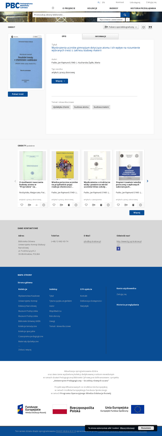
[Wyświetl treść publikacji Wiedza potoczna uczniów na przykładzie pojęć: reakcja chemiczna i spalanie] (68, 205)
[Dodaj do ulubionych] (143, 27)
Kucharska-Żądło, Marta (89, 62)
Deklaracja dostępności (91, 301)
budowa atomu (81, 107)
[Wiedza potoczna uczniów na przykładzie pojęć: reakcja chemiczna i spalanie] (65, 166)
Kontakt (83, 296)
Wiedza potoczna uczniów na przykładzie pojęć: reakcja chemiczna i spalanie (65, 184)
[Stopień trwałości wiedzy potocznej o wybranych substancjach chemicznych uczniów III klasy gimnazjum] (129, 166)
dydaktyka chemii (61, 107)
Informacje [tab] (100, 36)
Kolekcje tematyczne (27, 326)
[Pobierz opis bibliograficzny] (29, 205)
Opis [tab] (64, 36)
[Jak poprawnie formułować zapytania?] (128, 20)
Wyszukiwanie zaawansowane (111, 20)
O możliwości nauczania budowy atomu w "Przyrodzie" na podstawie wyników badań (32, 184)
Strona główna (25, 282)
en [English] (103, 2)
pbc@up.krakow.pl (92, 241)
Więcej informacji (127, 428)
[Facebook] (118, 248)
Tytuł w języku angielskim (60, 301)
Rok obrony (54, 316)
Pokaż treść (18, 94)
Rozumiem (146, 428)
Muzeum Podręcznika (28, 311)
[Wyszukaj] (125, 14)
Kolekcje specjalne (26, 331)
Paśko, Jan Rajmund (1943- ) (64, 62)
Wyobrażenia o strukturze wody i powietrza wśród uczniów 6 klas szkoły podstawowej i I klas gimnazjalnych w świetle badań (97, 184)
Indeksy (113, 8)
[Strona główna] (52, 8)
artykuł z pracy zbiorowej (63, 72)
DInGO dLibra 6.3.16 (66, 431)
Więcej (137, 212)
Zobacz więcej (24, 349)
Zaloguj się (151, 2)
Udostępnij (135, 2)
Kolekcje (92, 8)
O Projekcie (68, 8)
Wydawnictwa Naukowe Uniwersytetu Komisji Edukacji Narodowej (29, 301)
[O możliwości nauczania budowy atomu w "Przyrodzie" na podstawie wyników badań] (32, 166)
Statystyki (84, 306)
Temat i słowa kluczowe (60, 326)
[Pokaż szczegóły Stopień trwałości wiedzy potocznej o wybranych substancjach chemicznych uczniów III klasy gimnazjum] (140, 205)
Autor (52, 306)
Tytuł (51, 296)
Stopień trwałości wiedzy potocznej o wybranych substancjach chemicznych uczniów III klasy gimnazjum (128, 184)
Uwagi (52, 321)
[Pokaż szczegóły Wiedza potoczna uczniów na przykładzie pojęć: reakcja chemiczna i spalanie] (75, 205)
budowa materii (101, 107)
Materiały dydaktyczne (28, 341)
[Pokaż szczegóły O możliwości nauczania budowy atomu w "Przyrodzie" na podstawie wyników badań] (43, 205)
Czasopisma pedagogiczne (30, 336)
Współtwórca (55, 311)
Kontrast (120, 2)
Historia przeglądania (143, 8)
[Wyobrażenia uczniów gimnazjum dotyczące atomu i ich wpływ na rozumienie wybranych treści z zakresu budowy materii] (26, 61)
